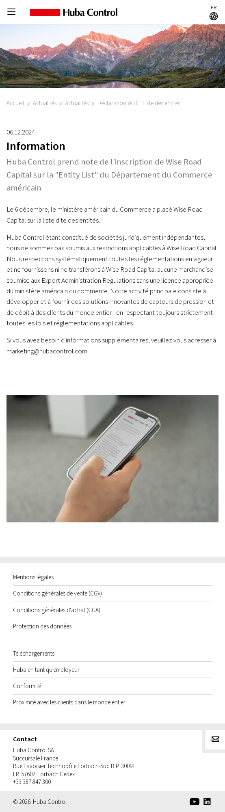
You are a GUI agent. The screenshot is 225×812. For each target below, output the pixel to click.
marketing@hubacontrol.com (46, 350)
